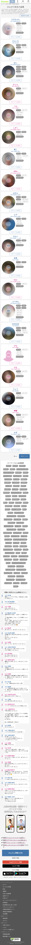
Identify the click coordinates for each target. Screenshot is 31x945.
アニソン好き (18, 549)
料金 (4, 889)
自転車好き (18, 502)
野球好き (25, 526)
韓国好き (25, 519)
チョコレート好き (23, 556)
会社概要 (5, 913)
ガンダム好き (20, 522)
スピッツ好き (11, 566)
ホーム (4, 884)
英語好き (25, 472)
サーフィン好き (10, 579)
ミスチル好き (23, 559)
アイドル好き (8, 583)
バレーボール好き (21, 569)
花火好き (8, 465)
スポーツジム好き (19, 512)
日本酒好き (23, 482)
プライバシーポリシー (8, 907)
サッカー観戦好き (10, 569)
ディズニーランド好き (22, 469)
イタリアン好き (17, 532)
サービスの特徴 (7, 886)
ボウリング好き (8, 573)
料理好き (7, 536)
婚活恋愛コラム (7, 936)
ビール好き (6, 556)
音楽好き (23, 499)
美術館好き (18, 472)
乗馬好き (25, 476)
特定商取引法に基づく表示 (10, 905)
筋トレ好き (16, 479)
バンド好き (23, 583)
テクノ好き (8, 486)
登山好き (24, 506)
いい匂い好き (22, 496)
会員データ (6, 895)
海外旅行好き (11, 522)
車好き (24, 509)
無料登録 (5, 918)
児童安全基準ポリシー (8, 909)
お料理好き (7, 482)
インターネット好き (16, 492)
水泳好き (15, 465)
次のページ (24, 456)
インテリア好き (15, 536)
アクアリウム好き (11, 529)
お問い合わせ (6, 925)
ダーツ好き (16, 583)
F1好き (17, 552)
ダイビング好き (17, 476)
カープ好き (23, 536)
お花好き (25, 532)
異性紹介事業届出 (7, 911)
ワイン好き (17, 526)
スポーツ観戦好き (16, 509)
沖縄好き (12, 469)
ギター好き (24, 573)
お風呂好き (6, 492)
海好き (5, 502)
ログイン (5, 920)
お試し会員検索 (7, 893)
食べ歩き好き (23, 489)
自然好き (11, 502)
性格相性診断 (6, 934)
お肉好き (23, 486)
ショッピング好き (8, 526)
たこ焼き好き (15, 482)
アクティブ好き (7, 476)
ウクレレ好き (21, 529)
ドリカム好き (8, 559)
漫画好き (8, 499)
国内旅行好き (21, 516)
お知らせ (5, 898)
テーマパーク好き (11, 516)
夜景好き (7, 509)
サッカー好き (20, 576)
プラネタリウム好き (8, 472)
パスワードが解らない (8, 929)
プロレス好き (20, 566)
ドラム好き (16, 573)
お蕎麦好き (16, 486)
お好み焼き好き (7, 532)
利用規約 (5, 902)
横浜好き (14, 496)
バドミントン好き (9, 552)
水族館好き (16, 506)
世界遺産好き (15, 499)
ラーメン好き (8, 539)
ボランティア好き (20, 579)
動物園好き (23, 479)
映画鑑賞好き (8, 506)
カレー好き (8, 542)
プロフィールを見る (15, 36)
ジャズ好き (15, 489)
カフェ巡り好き (8, 519)
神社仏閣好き (23, 546)
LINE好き (23, 542)
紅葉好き (25, 492)
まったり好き (8, 479)
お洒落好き (7, 489)
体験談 (4, 891)
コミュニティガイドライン (10, 900)
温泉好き (15, 546)
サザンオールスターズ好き (18, 562)
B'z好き (8, 562)
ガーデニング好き (8, 549)
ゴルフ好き (16, 542)
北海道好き (22, 465)
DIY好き (16, 586)
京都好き (10, 512)
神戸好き (8, 496)
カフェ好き (14, 556)
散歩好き (25, 502)
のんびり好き (11, 576)
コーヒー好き (17, 519)
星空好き (6, 469)
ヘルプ (4, 927)
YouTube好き (8, 546)
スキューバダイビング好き (19, 539)
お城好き (24, 552)
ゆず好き (15, 559)
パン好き (25, 549)
